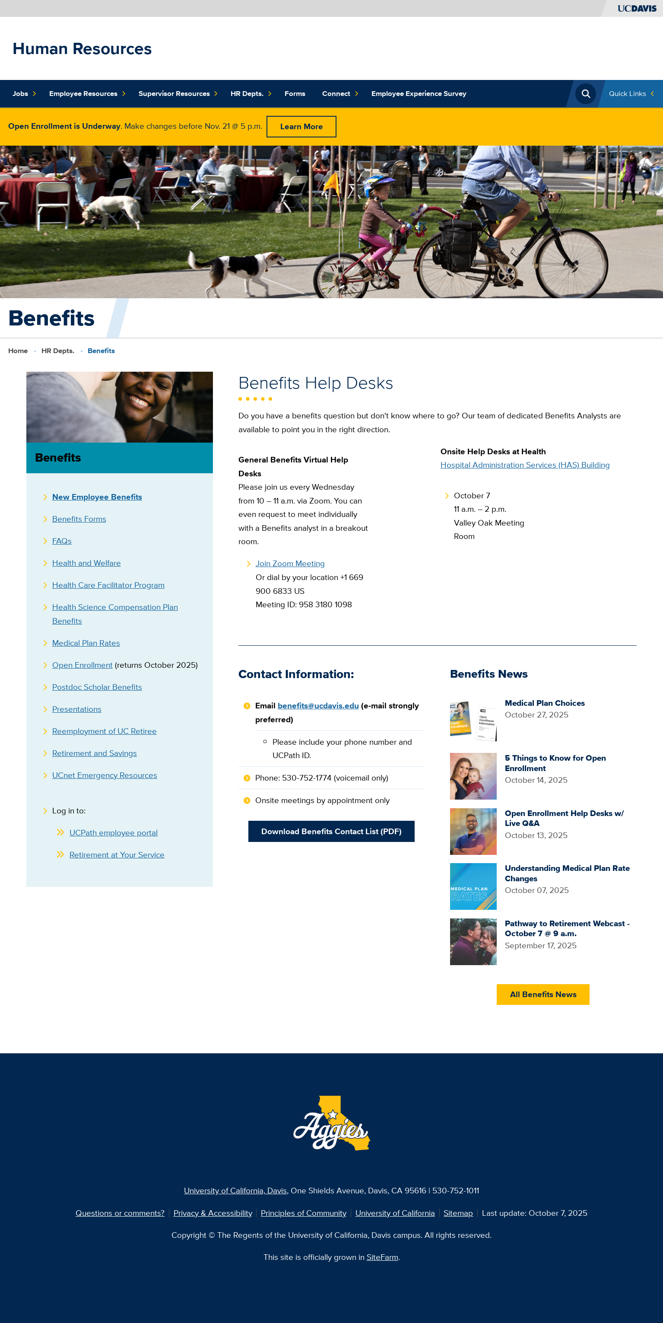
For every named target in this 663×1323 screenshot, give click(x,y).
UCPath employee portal (114, 832)
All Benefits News (543, 994)
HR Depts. (251, 93)
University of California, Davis (235, 1190)
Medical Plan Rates (86, 643)
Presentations (77, 709)
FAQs (62, 541)
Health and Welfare (86, 563)
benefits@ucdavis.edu (318, 705)
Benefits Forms (79, 519)
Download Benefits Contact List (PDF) (331, 831)
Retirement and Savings (94, 753)
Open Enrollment (82, 665)
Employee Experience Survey (418, 93)
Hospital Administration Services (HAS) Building (525, 465)
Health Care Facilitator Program (108, 585)
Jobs (24, 93)
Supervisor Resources (178, 93)
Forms (295, 93)
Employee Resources (87, 93)
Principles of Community (303, 1213)
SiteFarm (382, 1257)
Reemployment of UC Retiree (104, 731)
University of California (395, 1213)
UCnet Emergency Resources (104, 775)
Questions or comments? (120, 1213)
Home (18, 350)
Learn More (301, 126)
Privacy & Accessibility (213, 1213)
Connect (340, 93)
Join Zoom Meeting (290, 563)
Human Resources (82, 48)
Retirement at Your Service (117, 854)
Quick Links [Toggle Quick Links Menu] (627, 93)
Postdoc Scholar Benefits (97, 687)
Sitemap (458, 1213)
